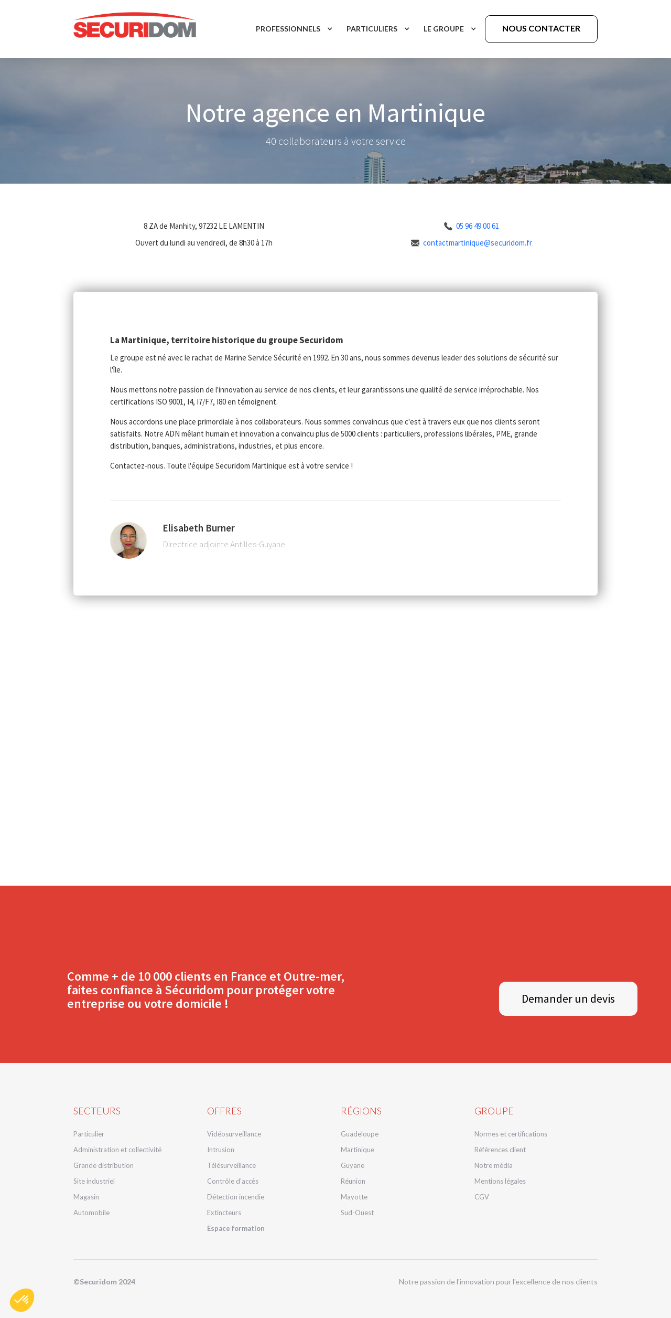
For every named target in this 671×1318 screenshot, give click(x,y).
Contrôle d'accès (232, 1181)
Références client (500, 1149)
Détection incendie (235, 1197)
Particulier (88, 1134)
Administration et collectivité (117, 1149)
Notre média (493, 1165)
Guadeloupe (359, 1134)
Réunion (353, 1181)
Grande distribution (103, 1165)
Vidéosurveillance (234, 1134)
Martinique (357, 1149)
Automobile (91, 1212)
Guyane (352, 1165)
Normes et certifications (510, 1134)
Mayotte (354, 1197)
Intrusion (220, 1149)
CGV (481, 1197)
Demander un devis (568, 998)
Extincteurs (224, 1212)
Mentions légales (500, 1181)
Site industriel (94, 1181)
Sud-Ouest (357, 1212)
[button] (293, 28)
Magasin (86, 1197)
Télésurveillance (231, 1165)
